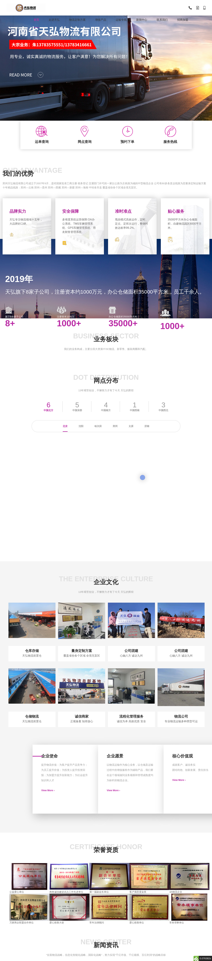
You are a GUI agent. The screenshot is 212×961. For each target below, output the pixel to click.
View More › (48, 790)
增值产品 (100, 19)
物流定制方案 (77, 19)
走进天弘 (54, 19)
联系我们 (162, 19)
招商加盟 (182, 19)
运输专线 (121, 19)
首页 (36, 19)
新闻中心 (141, 19)
